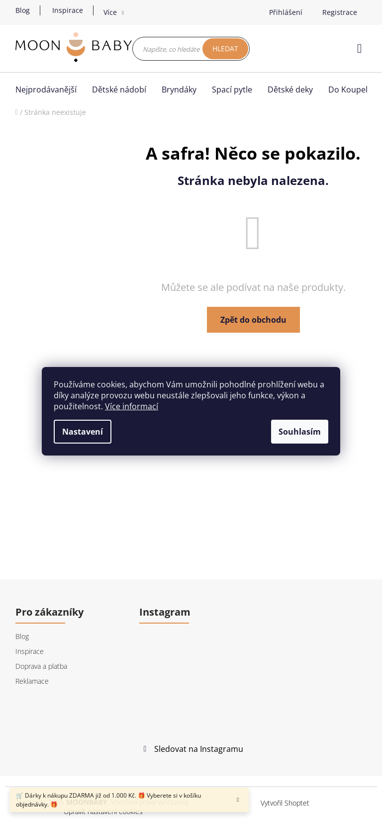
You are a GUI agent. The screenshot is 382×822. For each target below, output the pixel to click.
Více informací (131, 406)
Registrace (339, 12)
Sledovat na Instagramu (198, 748)
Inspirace (67, 10)
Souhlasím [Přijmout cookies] (300, 431)
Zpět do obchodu (253, 319)
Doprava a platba (41, 666)
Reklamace (32, 681)
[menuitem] (48, 89)
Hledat (225, 48)
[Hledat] (191, 49)
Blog (22, 10)
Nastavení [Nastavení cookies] (82, 431)
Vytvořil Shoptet (285, 803)
